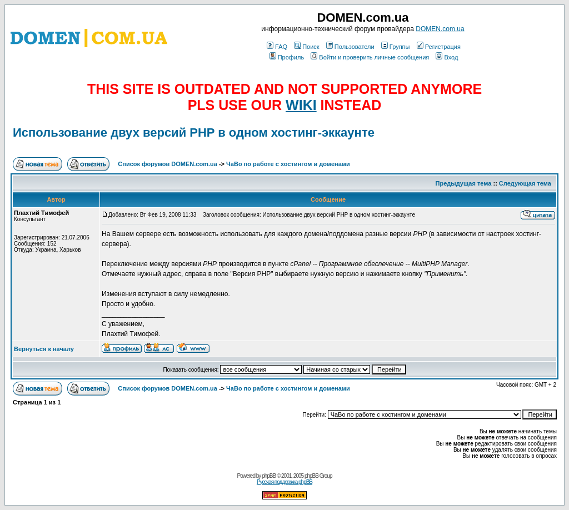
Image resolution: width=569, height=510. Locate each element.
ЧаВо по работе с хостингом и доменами (288, 164)
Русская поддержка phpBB (284, 482)
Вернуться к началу (44, 349)
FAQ (277, 46)
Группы (395, 46)
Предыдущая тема (464, 183)
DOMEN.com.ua (440, 29)
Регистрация (439, 46)
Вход (447, 57)
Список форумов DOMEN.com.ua (167, 164)
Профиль (287, 57)
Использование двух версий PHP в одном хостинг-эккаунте (194, 132)
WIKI (301, 105)
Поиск (306, 46)
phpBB (269, 476)
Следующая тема (525, 183)
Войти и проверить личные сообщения (370, 57)
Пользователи (350, 46)
